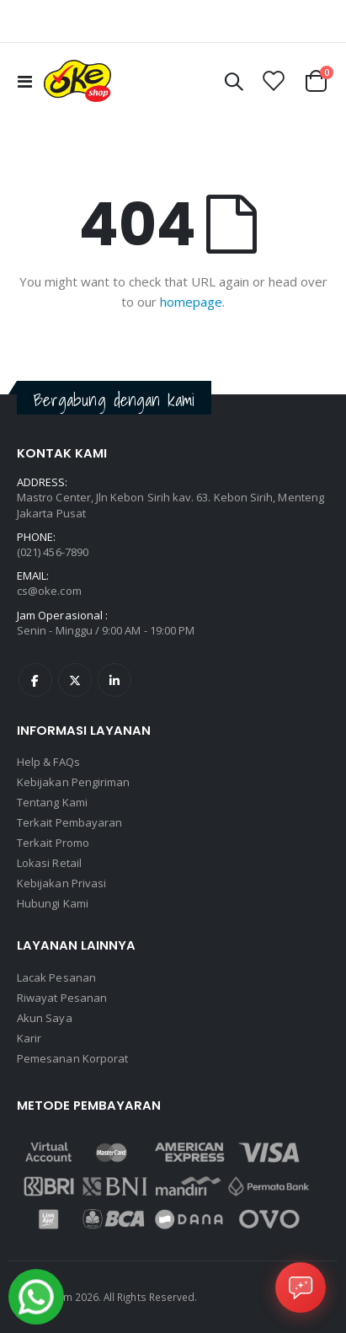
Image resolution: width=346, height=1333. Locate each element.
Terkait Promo (53, 842)
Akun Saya (44, 1017)
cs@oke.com (49, 590)
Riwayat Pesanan (62, 997)
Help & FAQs (48, 761)
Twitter (75, 680)
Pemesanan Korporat (72, 1058)
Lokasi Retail (49, 862)
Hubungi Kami (52, 903)
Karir (29, 1038)
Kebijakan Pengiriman (73, 782)
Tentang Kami (52, 802)
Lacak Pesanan (56, 977)
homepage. (192, 301)
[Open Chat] (300, 1287)
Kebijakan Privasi (61, 883)
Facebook (35, 680)
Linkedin (114, 680)
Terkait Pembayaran (69, 822)
